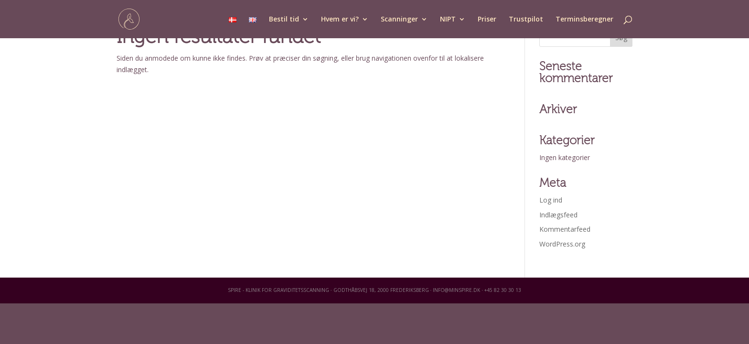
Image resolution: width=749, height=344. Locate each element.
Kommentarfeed (564, 229)
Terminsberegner (584, 19)
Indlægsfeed (558, 214)
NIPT (448, 19)
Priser (487, 19)
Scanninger (399, 19)
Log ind (550, 199)
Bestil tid (284, 19)
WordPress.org (562, 243)
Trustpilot (526, 19)
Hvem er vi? (340, 19)
